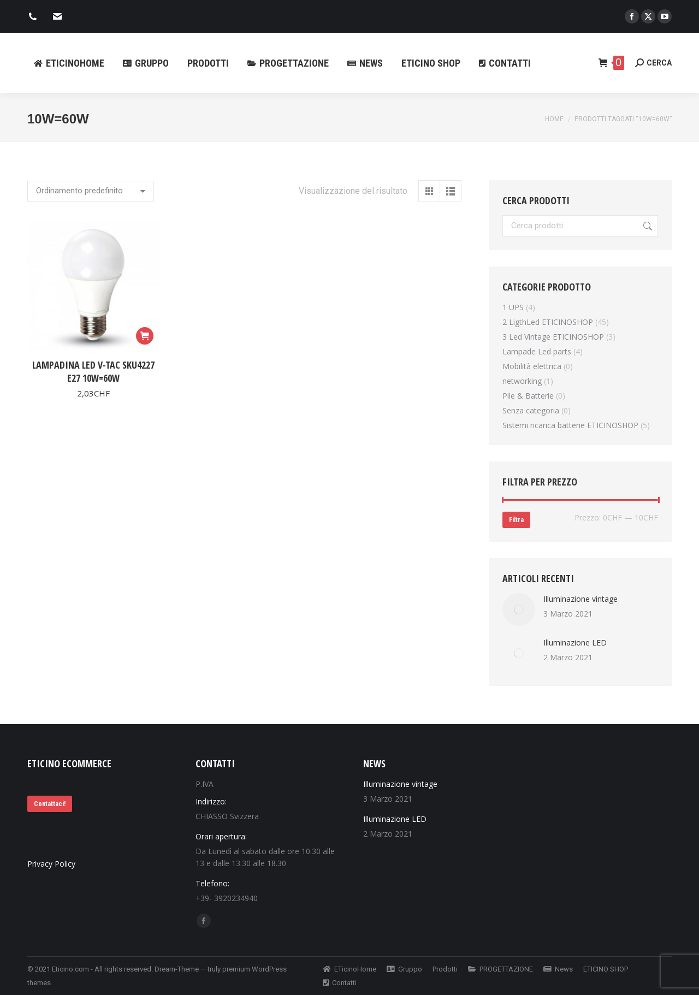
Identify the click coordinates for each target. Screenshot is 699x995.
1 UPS (513, 307)
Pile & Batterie (528, 395)
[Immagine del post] (518, 609)
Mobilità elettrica (531, 366)
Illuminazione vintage (580, 599)
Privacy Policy (51, 863)
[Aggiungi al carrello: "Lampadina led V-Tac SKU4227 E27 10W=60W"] (144, 336)
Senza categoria (530, 410)
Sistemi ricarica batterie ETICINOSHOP (570, 425)
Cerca (646, 225)
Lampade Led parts (536, 351)
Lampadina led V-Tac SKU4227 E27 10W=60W (93, 371)
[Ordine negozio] (90, 191)
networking (522, 381)
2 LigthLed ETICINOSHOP (547, 322)
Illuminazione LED (575, 642)
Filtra (516, 520)
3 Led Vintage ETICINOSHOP (553, 336)
